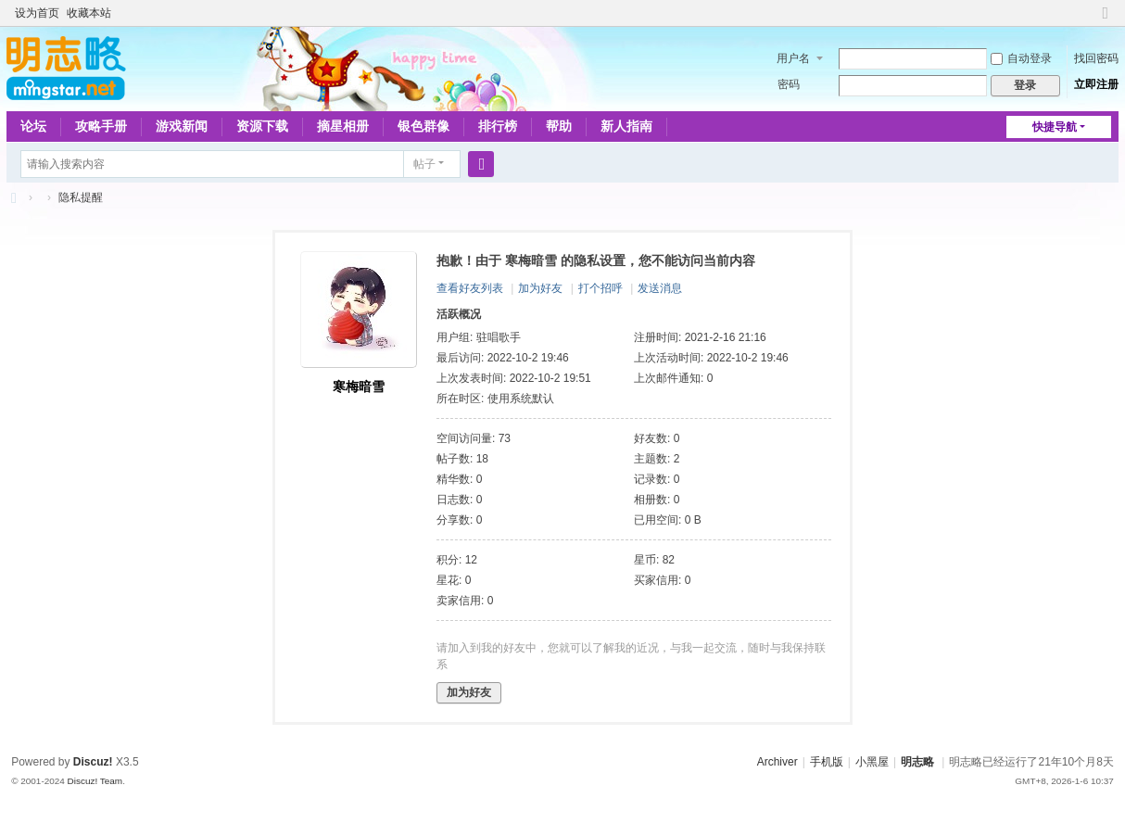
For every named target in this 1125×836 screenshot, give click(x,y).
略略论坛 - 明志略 (13, 197)
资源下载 (262, 126)
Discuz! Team (95, 781)
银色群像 (423, 126)
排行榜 (497, 126)
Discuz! (93, 761)
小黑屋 (872, 761)
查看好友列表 (469, 288)
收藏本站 (89, 12)
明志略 (917, 761)
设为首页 (37, 12)
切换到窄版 (1105, 20)
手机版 (826, 761)
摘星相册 (343, 126)
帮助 (559, 126)
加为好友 (540, 288)
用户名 (793, 58)
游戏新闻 (182, 126)
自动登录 (1021, 58)
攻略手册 (101, 126)
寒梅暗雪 (359, 386)
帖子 (424, 164)
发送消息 (660, 288)
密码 (788, 84)
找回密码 (1096, 58)
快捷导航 (1054, 126)
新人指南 (626, 126)
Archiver (777, 761)
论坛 (33, 126)
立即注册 (1096, 84)
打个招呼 (600, 288)
